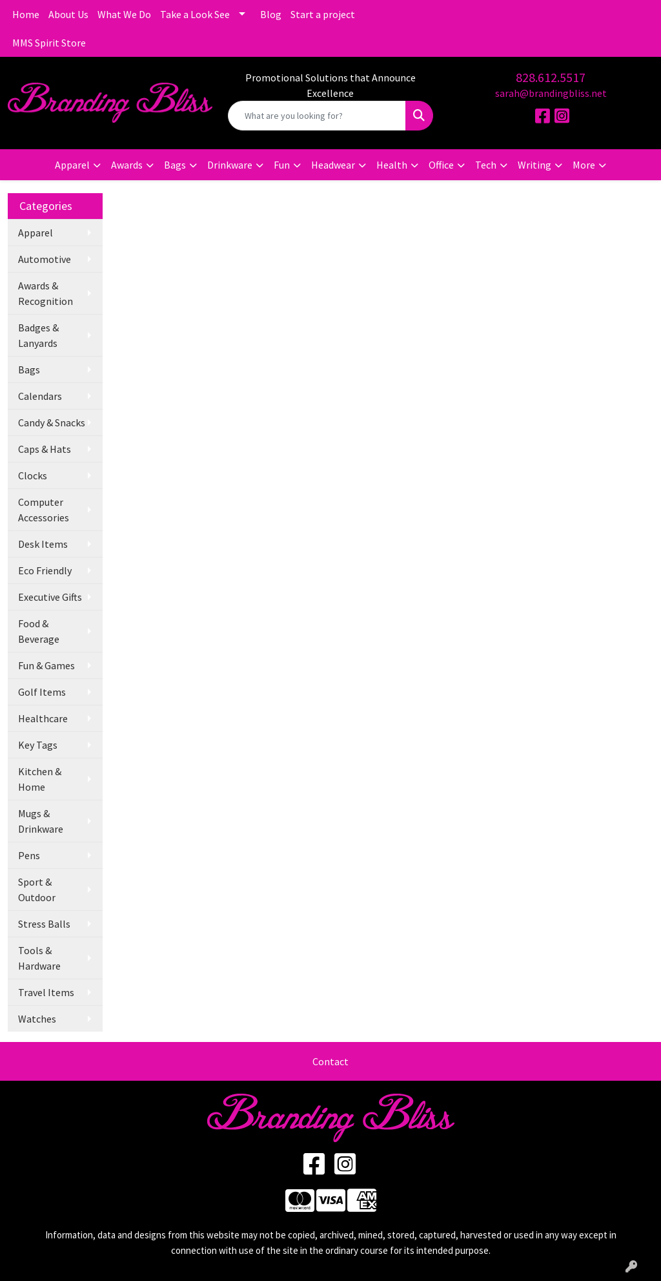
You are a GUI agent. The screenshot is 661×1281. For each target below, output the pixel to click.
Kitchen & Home (39, 779)
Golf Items (42, 691)
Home (25, 14)
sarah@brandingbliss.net (551, 93)
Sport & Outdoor (37, 889)
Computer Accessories (43, 509)
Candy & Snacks (51, 422)
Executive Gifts (50, 596)
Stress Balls (44, 923)
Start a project (322, 14)
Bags (29, 369)
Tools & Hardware (39, 958)
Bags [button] (175, 164)
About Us (68, 14)
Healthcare (43, 718)
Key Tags (37, 744)
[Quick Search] (316, 115)
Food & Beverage (38, 631)
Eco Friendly (45, 570)
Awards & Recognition (45, 293)
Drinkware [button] (229, 164)
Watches (37, 1018)
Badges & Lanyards (38, 335)
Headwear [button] (333, 164)
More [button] (584, 164)
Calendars (40, 396)
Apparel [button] (72, 164)
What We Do (124, 14)
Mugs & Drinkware (40, 821)
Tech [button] (485, 164)
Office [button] (441, 164)
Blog (270, 14)
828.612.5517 (550, 77)
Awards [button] (127, 164)
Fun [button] (282, 164)
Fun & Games (46, 665)
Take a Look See (195, 14)
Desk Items (43, 543)
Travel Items (46, 992)
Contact (330, 1061)
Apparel (35, 232)
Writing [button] (534, 164)
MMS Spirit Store (49, 42)
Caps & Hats (44, 449)
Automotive (44, 259)
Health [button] (391, 164)
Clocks (32, 475)
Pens (29, 855)
